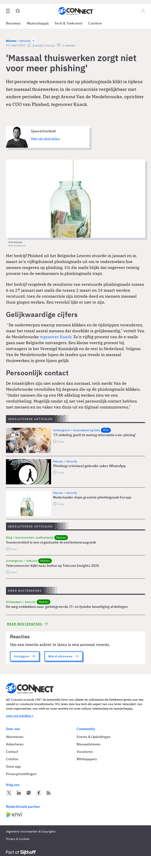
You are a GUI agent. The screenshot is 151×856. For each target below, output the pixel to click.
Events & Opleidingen (94, 737)
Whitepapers (87, 759)
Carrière (95, 23)
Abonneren (14, 737)
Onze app (13, 766)
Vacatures (85, 751)
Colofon (12, 759)
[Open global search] (18, 11)
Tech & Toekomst (68, 23)
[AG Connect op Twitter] (9, 793)
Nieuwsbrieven (88, 744)
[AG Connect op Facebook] (39, 793)
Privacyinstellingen (21, 774)
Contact (12, 751)
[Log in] (143, 11)
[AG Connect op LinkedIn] (19, 793)
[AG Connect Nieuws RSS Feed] (49, 793)
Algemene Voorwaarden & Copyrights (31, 831)
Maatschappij (38, 23)
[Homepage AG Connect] (75, 11)
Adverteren (15, 744)
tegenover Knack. (56, 336)
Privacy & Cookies (18, 839)
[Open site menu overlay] (8, 11)
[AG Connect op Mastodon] (29, 793)
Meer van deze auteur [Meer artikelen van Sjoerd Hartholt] (45, 138)
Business (13, 23)
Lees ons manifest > (19, 715)
